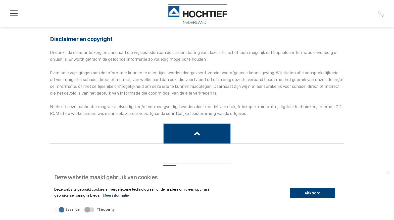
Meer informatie (116, 195)
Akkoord (313, 193)
